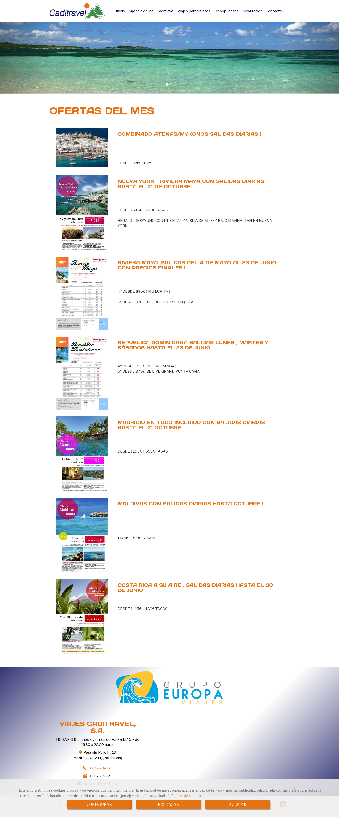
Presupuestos (226, 11)
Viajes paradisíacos (193, 11)
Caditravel (165, 11)
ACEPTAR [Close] (237, 804)
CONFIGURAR (99, 804)
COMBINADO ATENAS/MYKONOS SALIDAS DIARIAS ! (189, 134)
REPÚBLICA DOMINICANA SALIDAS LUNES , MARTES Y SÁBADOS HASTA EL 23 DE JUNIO (193, 345)
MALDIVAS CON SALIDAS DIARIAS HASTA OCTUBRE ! (191, 504)
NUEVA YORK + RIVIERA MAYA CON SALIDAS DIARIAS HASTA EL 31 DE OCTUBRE (191, 183)
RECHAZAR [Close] (168, 804)
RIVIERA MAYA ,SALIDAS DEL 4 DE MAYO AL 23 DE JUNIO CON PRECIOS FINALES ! (197, 265)
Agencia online (141, 11)
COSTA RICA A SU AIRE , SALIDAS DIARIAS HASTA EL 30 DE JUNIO (195, 587)
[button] (25, 58)
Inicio (120, 11)
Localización (252, 11)
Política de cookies (186, 796)
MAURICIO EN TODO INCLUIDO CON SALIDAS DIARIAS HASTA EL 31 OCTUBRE (191, 425)
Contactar (274, 11)
